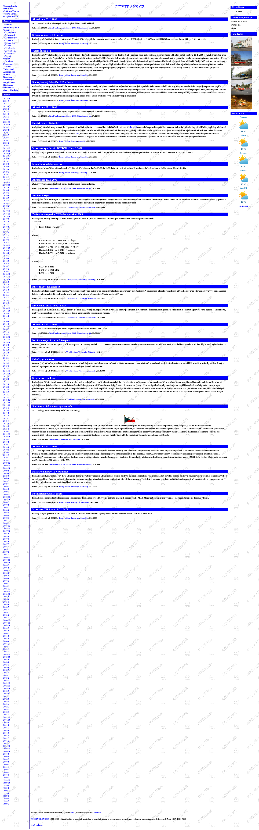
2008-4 (6, 515)
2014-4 (6, 326)
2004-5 (6, 638)
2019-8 (6, 159)
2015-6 (6, 290)
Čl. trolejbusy (10, 38)
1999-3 (6, 801)
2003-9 (6, 659)
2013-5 (6, 355)
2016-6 (6, 258)
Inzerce (6, 74)
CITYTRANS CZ (41, 819)
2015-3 (6, 297)
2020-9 (6, 127)
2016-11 (6, 245)
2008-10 (6, 499)
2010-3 (6, 455)
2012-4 (6, 389)
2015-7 (6, 287)
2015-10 (6, 279)
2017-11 (6, 214)
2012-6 (6, 384)
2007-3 (6, 549)
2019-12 (6, 148)
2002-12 (6, 683)
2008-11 (6, 497)
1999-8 (6, 788)
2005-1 (6, 617)
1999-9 (6, 785)
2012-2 (6, 394)
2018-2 (6, 206)
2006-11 (6, 560)
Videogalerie (8, 69)
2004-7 (6, 633)
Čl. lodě (7, 45)
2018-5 (6, 198)
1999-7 (6, 790)
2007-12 (6, 526)
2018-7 (6, 193)
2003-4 (6, 672)
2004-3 (6, 644)
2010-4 (6, 452)
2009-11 (6, 465)
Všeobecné (82, 207)
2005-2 (6, 615)
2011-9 (6, 408)
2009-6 (6, 478)
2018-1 (6, 208)
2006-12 (6, 557)
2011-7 (6, 413)
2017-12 (6, 211)
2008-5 (6, 512)
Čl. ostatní (9, 53)
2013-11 (6, 339)
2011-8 (6, 410)
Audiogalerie (9, 72)
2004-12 (6, 620)
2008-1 (6, 523)
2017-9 (6, 219)
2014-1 (6, 334)
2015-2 (6, 300)
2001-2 (6, 741)
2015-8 (6, 284)
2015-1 (6, 303)
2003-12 (6, 651)
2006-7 (6, 570)
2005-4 (6, 610)
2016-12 (6, 242)
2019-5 (6, 166)
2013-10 (6, 342)
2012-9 (6, 376)
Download (7, 77)
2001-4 (6, 735)
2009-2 (6, 489)
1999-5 (6, 796)
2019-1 (6, 177)
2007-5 (6, 544)
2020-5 (6, 135)
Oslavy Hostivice (10, 90)
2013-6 (6, 353)
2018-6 (6, 195)
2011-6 (6, 415)
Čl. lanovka (9, 43)
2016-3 (6, 266)
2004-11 (6, 623)
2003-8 (6, 662)
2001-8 (6, 725)
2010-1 (6, 460)
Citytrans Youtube (11, 11)
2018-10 (6, 185)
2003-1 (6, 680)
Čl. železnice (9, 48)
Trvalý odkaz (54, 28)
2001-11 (6, 717)
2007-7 (6, 539)
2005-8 (6, 599)
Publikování (8, 87)
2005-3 (6, 612)
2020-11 (6, 122)
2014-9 (6, 313)
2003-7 (6, 665)
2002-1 (6, 712)
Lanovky (74, 172)
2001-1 (6, 743)
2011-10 (6, 405)
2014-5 (6, 324)
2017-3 (6, 235)
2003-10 (6, 657)
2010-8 (6, 442)
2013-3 (6, 360)
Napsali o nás (9, 82)
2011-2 (6, 426)
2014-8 (6, 316)
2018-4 (6, 200)
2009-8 (6, 473)
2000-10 (6, 751)
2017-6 (6, 227)
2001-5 (6, 733)
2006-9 (6, 565)
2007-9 (6, 533)
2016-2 (6, 269)
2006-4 (6, 578)
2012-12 (6, 368)
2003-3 (6, 675)
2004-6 (6, 636)
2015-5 (6, 292)
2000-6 (6, 762)
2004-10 (6, 625)
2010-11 (6, 434)
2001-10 (6, 720)
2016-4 (6, 263)
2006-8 (6, 568)
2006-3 (6, 581)
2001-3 (6, 738)
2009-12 (6, 463)
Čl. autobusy (10, 32)
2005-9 (6, 596)
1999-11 (6, 780)
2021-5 (6, 109)
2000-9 (6, 754)
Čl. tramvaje (10, 35)
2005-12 (6, 589)
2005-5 (6, 607)
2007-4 (6, 547)
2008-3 (6, 518)
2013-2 (6, 363)
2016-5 (6, 261)
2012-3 (6, 392)
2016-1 (6, 271)
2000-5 (6, 764)
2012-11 (6, 371)
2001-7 (6, 728)
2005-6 (6, 604)
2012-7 (6, 381)
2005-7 (6, 602)
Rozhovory (8, 85)
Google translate (10, 16)
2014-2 (6, 332)
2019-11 (6, 151)
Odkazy (6, 59)
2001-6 (6, 730)
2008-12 (6, 494)
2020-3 (6, 140)
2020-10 (6, 124)
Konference (8, 79)
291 (77, 133)
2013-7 (6, 350)
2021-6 (6, 106)
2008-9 (6, 502)
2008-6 (6, 510)
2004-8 (6, 630)
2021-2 (6, 114)
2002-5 (6, 701)
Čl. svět (7, 56)
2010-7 (6, 444)
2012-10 (6, 374)
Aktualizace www (11, 27)
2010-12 (6, 431)
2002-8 (6, 693)
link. (72, 812)
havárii (133, 127)
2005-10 (6, 594)
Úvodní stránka (10, 6)
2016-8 (6, 253)
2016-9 (6, 250)
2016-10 (6, 248)
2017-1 (6, 240)
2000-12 (6, 746)
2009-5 (6, 481)
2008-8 (6, 505)
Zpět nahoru (36, 825)
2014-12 (6, 305)
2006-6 (6, 573)
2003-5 (6, 670)
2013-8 (6, 347)
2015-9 (6, 282)
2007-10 (6, 531)
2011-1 (6, 429)
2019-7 (6, 161)
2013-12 (6, 337)
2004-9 (6, 628)
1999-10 (6, 783)
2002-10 (6, 688)
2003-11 (6, 654)
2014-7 (6, 318)
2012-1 (6, 397)
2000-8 (6, 756)
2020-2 (6, 143)
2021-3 (6, 111)
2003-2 (6, 678)
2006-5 (6, 575)
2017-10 (6, 216)
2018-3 (6, 203)
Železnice (75, 100)
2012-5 (6, 387)
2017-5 (6, 229)
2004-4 (6, 641)
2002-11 (6, 686)
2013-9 (6, 345)
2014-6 (6, 321)
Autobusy (82, 279)
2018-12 (6, 179)
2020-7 (6, 132)
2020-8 (6, 130)
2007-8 (6, 536)
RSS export (8, 8)
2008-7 (6, 507)
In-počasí (243, 206)
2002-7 (6, 696)
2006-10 (6, 562)
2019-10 (6, 153)
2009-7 (6, 476)
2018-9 (6, 187)
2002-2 (6, 709)
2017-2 (6, 237)
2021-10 (6, 98)
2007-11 (6, 528)
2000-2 (6, 772)
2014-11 (6, 308)
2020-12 (6, 119)
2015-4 (6, 295)
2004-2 (6, 646)
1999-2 (6, 804)
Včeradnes (8, 61)
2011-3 (6, 423)
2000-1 (6, 775)
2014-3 (6, 329)
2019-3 (6, 172)
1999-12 (6, 777)
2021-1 (6, 117)
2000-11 (6, 748)
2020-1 (6, 145)
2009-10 (6, 468)
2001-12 (6, 714)
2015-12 (6, 274)
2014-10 (6, 311)
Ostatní (74, 141)
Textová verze (9, 14)
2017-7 (6, 224)
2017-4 (6, 232)
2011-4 (6, 421)
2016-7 (6, 256)
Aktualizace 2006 (68, 28)
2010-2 (6, 457)
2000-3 (6, 769)
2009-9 (6, 471)
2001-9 (6, 722)
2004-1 (6, 649)
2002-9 (6, 691)
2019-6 (6, 164)
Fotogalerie (8, 64)
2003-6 (6, 667)
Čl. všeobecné (10, 51)
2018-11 (6, 182)
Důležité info (66, 439)
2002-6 (6, 699)
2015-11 (6, 277)
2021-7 (6, 103)
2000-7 (6, 759)
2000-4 (6, 767)
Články (6, 30)
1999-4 (6, 798)
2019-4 (6, 169)
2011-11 (6, 402)
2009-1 (6, 492)
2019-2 (6, 174)
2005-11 (6, 591)
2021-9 (6, 101)
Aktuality (7, 24)
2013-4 (6, 358)
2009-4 (6, 484)
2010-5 (6, 450)
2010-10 (6, 436)
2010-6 (6, 447)
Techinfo (7, 66)
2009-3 (6, 486)
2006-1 (6, 586)
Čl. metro (8, 40)
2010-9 (6, 439)
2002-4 (6, 704)
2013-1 (6, 366)
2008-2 (6, 520)
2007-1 (6, 554)
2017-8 (6, 221)
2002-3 (6, 707)
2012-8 (6, 379)
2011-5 (6, 418)
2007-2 (6, 552)
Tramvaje (75, 43)
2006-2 (6, 583)
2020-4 (6, 138)
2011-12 (6, 400)
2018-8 (6, 190)
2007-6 (6, 541)
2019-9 (6, 156)
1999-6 (6, 793)
